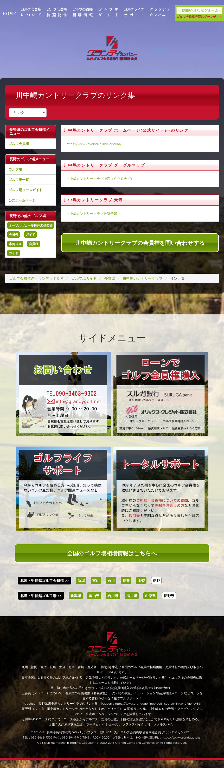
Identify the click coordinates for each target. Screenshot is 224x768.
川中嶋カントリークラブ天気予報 (94, 213)
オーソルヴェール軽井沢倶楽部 (34, 231)
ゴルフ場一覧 (24, 183)
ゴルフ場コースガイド (31, 194)
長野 (156, 589)
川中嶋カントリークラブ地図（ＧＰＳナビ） (103, 178)
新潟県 (75, 604)
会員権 (18, 243)
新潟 (81, 589)
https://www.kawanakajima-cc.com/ (96, 144)
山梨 (141, 589)
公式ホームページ (27, 204)
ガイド (35, 243)
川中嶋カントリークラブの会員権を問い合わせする (138, 242)
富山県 (94, 604)
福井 (126, 589)
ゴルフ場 (20, 173)
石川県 (112, 604)
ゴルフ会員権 (24, 144)
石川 (111, 589)
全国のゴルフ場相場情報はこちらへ (112, 561)
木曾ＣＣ (20, 252)
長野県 (169, 604)
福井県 (131, 604)
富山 (96, 589)
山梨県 (150, 604)
